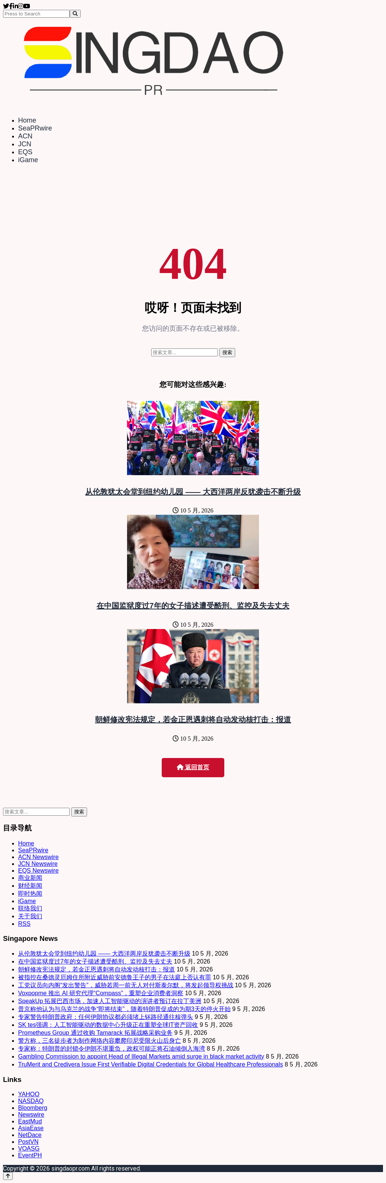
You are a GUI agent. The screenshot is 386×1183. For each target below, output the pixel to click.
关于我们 (30, 916)
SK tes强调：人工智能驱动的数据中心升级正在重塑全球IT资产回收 (108, 1025)
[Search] (75, 14)
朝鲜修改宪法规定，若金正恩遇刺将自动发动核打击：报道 (193, 719)
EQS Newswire (38, 870)
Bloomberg (32, 1108)
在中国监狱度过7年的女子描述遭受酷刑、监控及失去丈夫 (192, 605)
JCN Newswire (38, 864)
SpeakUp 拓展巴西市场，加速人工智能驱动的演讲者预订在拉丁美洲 (109, 1001)
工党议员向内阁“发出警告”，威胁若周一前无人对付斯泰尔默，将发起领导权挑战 (125, 985)
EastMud (30, 1121)
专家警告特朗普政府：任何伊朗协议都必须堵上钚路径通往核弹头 (105, 1017)
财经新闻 (30, 885)
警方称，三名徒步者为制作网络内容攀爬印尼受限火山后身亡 (99, 1040)
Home (27, 120)
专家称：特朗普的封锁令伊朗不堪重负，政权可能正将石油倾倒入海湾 (111, 1048)
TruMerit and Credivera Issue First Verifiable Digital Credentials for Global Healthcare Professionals (150, 1064)
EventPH (30, 1155)
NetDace (29, 1135)
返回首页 (193, 767)
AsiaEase (31, 1128)
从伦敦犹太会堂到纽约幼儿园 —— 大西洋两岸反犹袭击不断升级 (192, 492)
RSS (24, 924)
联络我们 (30, 908)
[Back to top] (8, 1176)
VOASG (29, 1148)
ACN (25, 136)
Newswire (31, 1114)
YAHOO (29, 1094)
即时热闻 (30, 893)
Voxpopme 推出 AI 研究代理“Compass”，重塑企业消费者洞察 (100, 993)
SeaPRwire (35, 128)
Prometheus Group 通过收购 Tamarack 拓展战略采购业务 (95, 1033)
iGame (28, 160)
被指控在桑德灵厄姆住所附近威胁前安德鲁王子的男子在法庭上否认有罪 (114, 977)
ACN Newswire (38, 857)
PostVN (28, 1142)
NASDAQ (31, 1101)
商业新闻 (30, 878)
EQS (25, 152)
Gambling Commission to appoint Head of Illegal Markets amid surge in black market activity (141, 1056)
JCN (24, 144)
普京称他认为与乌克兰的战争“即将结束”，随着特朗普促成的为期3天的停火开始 (124, 1009)
